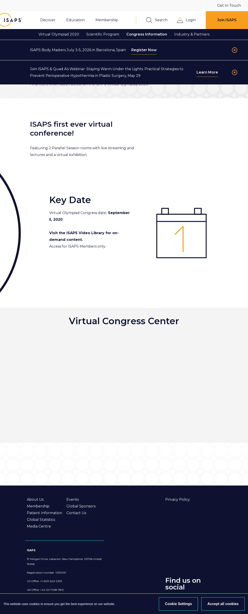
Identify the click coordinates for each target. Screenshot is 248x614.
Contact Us (76, 513)
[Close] (234, 50)
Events (72, 499)
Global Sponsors (80, 506)
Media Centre (39, 526)
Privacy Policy (177, 499)
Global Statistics (41, 519)
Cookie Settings (178, 604)
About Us (35, 499)
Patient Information (44, 513)
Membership (38, 506)
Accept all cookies (223, 604)
